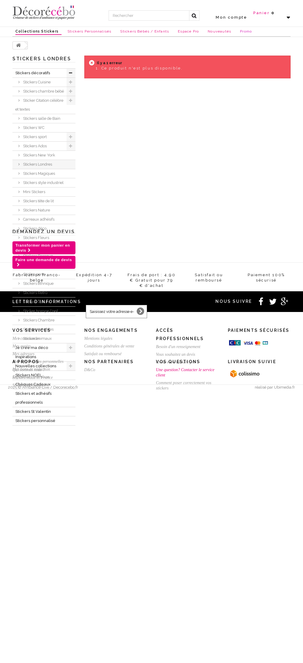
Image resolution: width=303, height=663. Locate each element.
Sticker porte (33, 274)
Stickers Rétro (34, 292)
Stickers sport (34, 137)
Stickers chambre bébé (43, 91)
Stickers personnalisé (35, 420)
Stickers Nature (36, 210)
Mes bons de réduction (31, 595)
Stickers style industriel (43, 182)
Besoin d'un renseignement (178, 572)
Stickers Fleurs (35, 237)
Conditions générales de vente (109, 572)
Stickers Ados (34, 146)
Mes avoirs (21, 572)
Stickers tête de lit (38, 201)
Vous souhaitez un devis (175, 580)
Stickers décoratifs (32, 73)
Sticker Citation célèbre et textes (39, 104)
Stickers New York (38, 155)
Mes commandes (26, 564)
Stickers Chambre (38, 320)
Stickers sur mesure (28, 638)
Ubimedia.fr (284, 657)
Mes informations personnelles (38, 587)
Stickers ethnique (38, 283)
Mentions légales (98, 564)
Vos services (31, 556)
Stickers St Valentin (33, 411)
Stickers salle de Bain (41, 118)
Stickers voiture (36, 302)
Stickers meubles (38, 329)
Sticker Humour (36, 247)
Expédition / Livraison (30, 602)
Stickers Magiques (38, 173)
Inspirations (25, 357)
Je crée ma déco (31, 347)
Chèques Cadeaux (33, 384)
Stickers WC (33, 127)
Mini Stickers (33, 192)
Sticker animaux (37, 338)
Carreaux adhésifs (38, 219)
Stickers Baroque (37, 256)
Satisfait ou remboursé (103, 579)
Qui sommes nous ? (28, 622)
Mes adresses (23, 579)
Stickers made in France (32, 630)
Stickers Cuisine (36, 82)
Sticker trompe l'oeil (40, 311)
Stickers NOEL (28, 375)
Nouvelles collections (35, 366)
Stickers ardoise (36, 265)
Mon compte (231, 17)
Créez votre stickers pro (175, 588)
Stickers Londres (37, 164)
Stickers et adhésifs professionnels (33, 398)
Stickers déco (34, 228)
